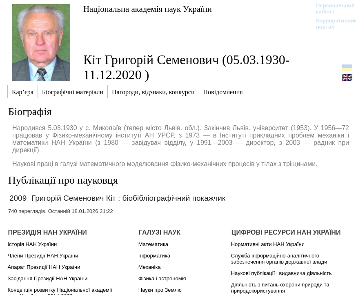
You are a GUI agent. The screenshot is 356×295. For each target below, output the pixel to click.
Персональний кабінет (331, 8)
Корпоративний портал (331, 24)
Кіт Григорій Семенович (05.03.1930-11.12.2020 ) (186, 67)
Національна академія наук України (147, 8)
